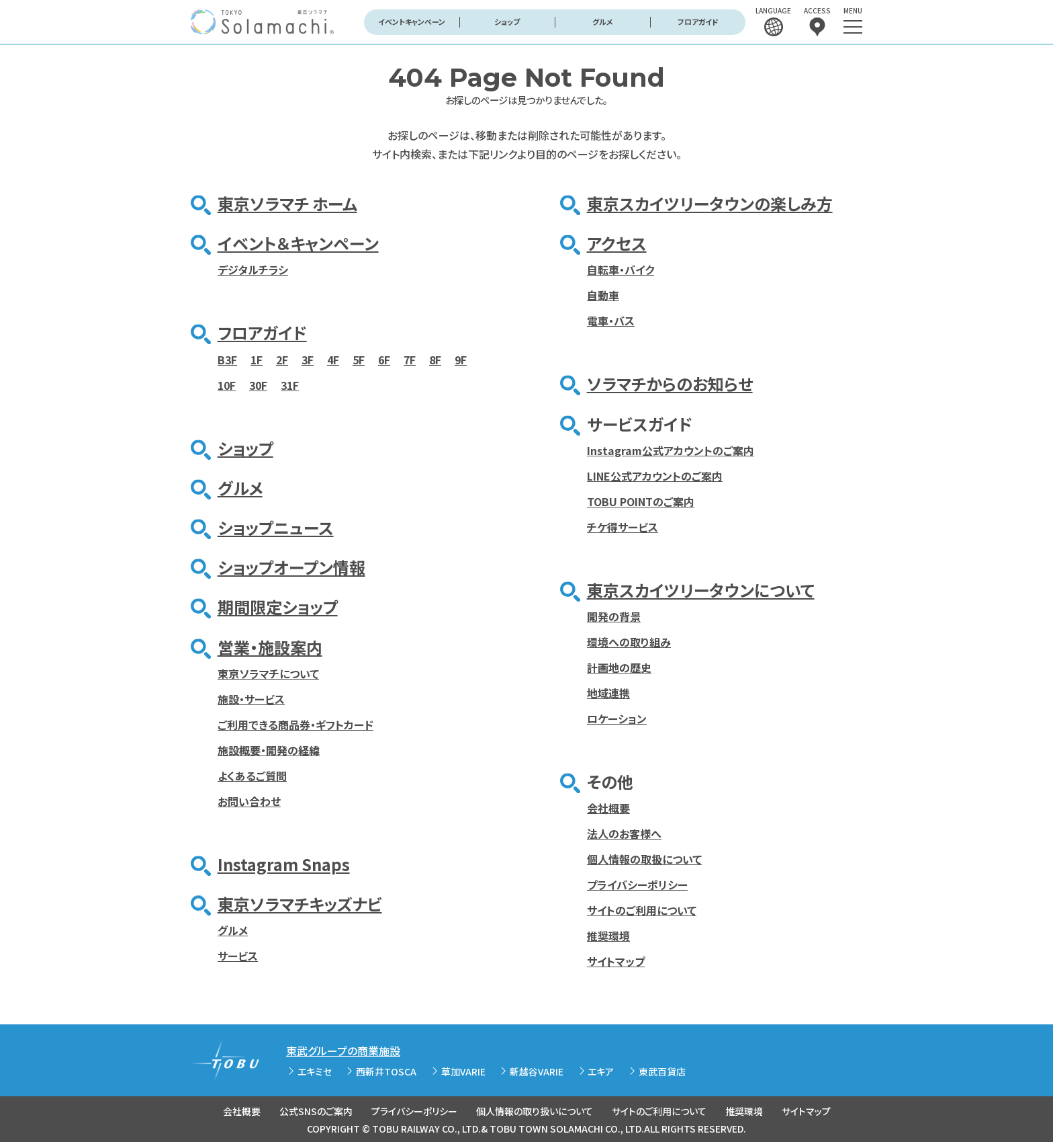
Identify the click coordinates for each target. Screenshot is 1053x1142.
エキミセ (314, 1071)
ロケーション (617, 718)
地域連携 (608, 693)
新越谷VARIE (536, 1071)
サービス (238, 956)
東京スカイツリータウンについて (701, 589)
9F (461, 360)
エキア (601, 1071)
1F (256, 360)
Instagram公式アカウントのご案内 (670, 450)
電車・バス (611, 321)
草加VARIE (463, 1071)
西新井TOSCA (386, 1071)
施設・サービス (251, 699)
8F (435, 360)
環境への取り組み (629, 642)
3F (308, 360)
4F (333, 360)
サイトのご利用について (641, 910)
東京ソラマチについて (268, 673)
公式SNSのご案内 (316, 1111)
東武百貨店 (662, 1071)
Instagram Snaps (284, 864)
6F (384, 360)
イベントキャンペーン (411, 21)
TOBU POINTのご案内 (640, 501)
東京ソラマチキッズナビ (300, 903)
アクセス (617, 243)
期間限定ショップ (278, 606)
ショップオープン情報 (291, 567)
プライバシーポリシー (637, 884)
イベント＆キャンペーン (298, 243)
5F (359, 360)
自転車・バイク (620, 269)
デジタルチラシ (253, 269)
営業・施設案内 (270, 647)
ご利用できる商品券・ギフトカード (295, 725)
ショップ (507, 21)
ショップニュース (276, 527)
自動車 (603, 295)
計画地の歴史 (619, 667)
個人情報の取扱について (644, 859)
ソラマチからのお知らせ (670, 383)
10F (227, 385)
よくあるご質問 (252, 776)
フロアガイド (698, 21)
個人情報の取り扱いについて (534, 1111)
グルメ (602, 21)
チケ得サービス (622, 527)
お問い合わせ (249, 801)
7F (410, 360)
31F (290, 385)
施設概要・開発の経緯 (269, 750)
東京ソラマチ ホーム (287, 203)
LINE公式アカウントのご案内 (655, 476)
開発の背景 (614, 616)
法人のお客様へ (624, 833)
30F (258, 385)
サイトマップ (616, 961)
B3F (227, 360)
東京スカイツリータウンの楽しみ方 (710, 203)
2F (282, 360)
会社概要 (608, 808)
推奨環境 (608, 936)
